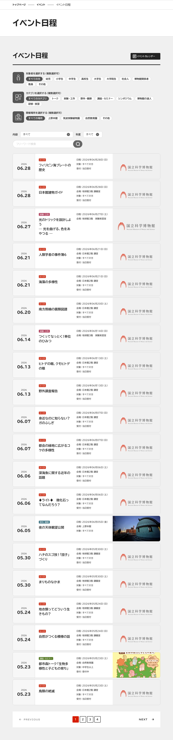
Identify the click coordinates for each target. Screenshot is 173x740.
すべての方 (34, 79)
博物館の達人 (144, 98)
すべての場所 (35, 118)
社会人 (125, 79)
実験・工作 (69, 98)
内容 (15, 134)
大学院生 (111, 79)
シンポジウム (125, 98)
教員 (30, 84)
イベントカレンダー (146, 56)
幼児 (48, 79)
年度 (78, 134)
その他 (42, 84)
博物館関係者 (141, 79)
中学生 (72, 79)
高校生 (84, 79)
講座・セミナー (105, 98)
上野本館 (53, 118)
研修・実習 (34, 104)
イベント (41, 4)
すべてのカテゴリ (37, 98)
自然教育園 (91, 118)
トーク (55, 98)
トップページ (19, 4)
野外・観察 (86, 98)
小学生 (59, 79)
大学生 (97, 79)
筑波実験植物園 (71, 118)
